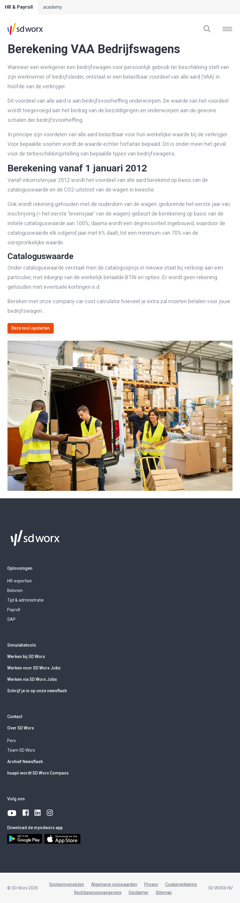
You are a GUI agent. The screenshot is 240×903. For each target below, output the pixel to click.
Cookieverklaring (181, 884)
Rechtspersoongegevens (98, 892)
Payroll (13, 609)
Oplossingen (19, 568)
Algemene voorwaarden (114, 884)
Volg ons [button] (16, 798)
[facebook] (26, 813)
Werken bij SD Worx (26, 656)
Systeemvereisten (66, 884)
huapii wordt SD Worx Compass (38, 773)
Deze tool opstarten (30, 328)
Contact (14, 716)
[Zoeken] (207, 28)
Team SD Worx (21, 750)
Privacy (151, 884)
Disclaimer (138, 892)
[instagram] (50, 813)
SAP (11, 619)
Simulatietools (21, 645)
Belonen (15, 590)
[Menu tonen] (227, 28)
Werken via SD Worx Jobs (32, 679)
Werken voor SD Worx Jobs (34, 668)
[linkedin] (38, 813)
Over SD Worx (20, 728)
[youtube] (12, 813)
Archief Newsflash (25, 761)
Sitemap (164, 892)
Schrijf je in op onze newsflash (37, 690)
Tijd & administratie (25, 600)
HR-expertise (19, 580)
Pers (11, 740)
